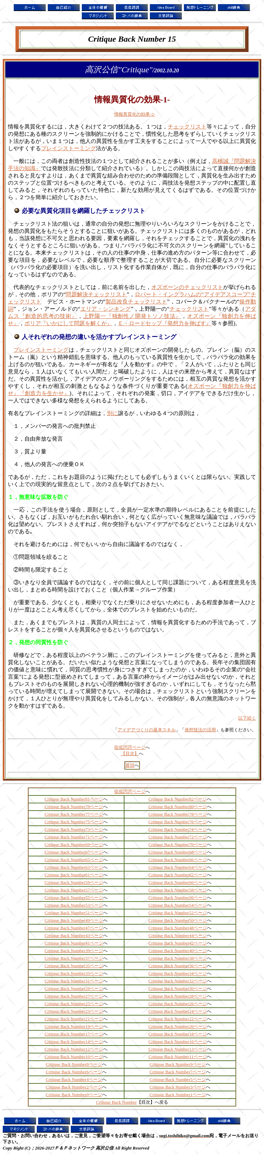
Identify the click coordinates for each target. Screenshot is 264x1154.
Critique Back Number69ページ (74, 844)
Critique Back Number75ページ (74, 821)
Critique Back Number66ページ (177, 859)
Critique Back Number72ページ (177, 836)
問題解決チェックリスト (96, 294)
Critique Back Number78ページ (177, 814)
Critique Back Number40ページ (177, 950)
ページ (95, 1071)
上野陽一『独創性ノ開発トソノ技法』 (132, 316)
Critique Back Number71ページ (74, 836)
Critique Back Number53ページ (74, 905)
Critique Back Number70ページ (177, 844)
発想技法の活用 (200, 729)
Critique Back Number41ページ (74, 943)
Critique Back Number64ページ (177, 867)
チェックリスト (187, 127)
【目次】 (130, 753)
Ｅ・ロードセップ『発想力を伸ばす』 (164, 323)
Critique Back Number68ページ (177, 852)
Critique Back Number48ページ (177, 927)
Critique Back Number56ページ (177, 897)
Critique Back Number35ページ (74, 965)
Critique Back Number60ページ (177, 882)
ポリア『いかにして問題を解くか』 (68, 323)
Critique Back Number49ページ (74, 920)
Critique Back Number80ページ (177, 806)
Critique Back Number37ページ (74, 958)
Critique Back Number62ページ (177, 874)
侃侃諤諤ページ (129, 791)
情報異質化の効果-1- (132, 99)
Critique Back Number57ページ (74, 890)
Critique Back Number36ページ (177, 965)
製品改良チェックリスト (136, 302)
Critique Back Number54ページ (177, 905)
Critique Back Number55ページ (74, 897)
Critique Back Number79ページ (74, 806)
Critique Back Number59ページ (74, 882)
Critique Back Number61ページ (74, 874)
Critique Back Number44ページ (177, 935)
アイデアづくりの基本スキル (147, 729)
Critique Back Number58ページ (177, 890)
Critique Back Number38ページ (177, 958)
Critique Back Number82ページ (177, 799)
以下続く (247, 718)
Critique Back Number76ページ (177, 821)
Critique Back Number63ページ (74, 867)
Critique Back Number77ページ (74, 814)
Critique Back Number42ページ (177, 943)
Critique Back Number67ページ (74, 852)
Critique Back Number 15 (132, 38)
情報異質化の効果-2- (134, 114)
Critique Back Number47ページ (74, 927)
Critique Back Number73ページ (74, 829)
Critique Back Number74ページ (177, 829)
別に (112, 413)
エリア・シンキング (105, 309)
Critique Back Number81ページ (74, 799)
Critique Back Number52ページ (177, 912)
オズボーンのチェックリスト (187, 287)
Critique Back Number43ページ (74, 935)
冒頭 (129, 765)
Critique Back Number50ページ (177, 920)
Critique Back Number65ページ (74, 859)
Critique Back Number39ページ (74, 950)
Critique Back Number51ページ (74, 912)
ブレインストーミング (68, 148)
